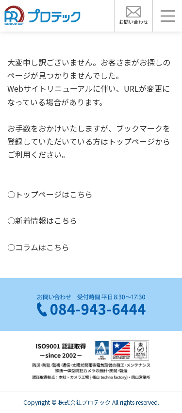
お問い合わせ (133, 21)
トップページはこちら (54, 194)
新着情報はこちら (46, 220)
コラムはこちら (42, 247)
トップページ (131, 141)
